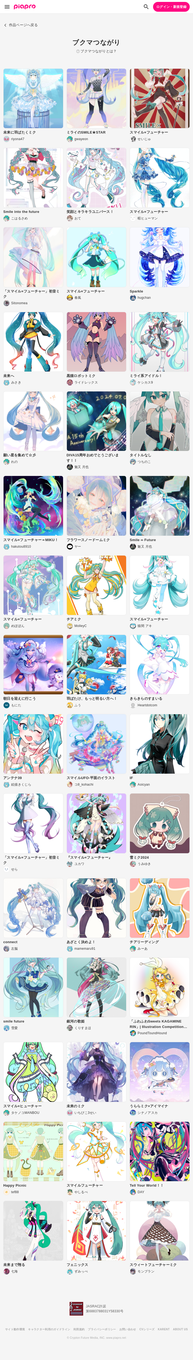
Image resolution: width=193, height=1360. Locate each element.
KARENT (164, 1329)
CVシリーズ (147, 1329)
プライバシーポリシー (102, 1329)
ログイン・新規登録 (171, 7)
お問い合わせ (127, 1329)
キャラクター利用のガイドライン (49, 1329)
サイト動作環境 (15, 1329)
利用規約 (79, 1329)
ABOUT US (180, 1329)
